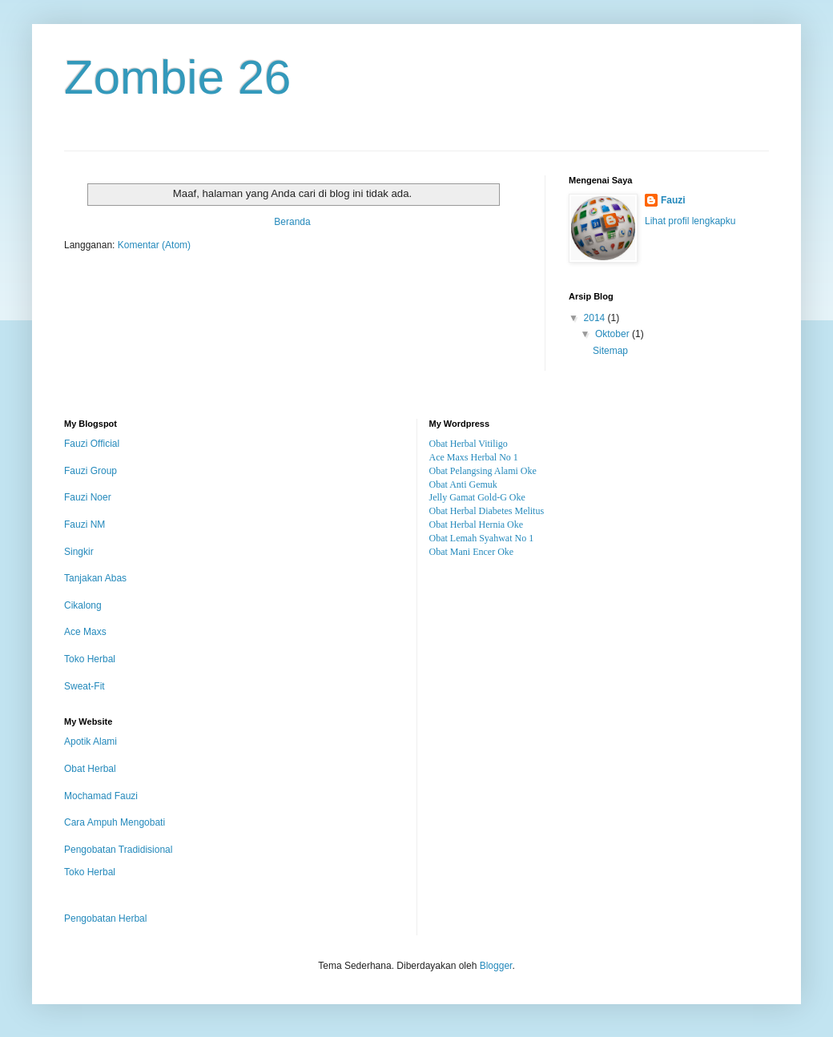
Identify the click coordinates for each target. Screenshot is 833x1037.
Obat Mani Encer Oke (471, 551)
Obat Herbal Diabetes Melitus (487, 510)
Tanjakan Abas (95, 578)
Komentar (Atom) (154, 245)
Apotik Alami (90, 741)
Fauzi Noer (87, 497)
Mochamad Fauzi (101, 796)
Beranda (292, 221)
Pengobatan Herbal (105, 918)
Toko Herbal (89, 659)
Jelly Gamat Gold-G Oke (477, 497)
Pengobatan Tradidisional (118, 849)
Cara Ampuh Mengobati (114, 822)
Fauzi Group (90, 470)
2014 (596, 318)
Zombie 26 (177, 77)
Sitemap (610, 350)
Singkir (79, 551)
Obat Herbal (90, 768)
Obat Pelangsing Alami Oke (483, 470)
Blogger (496, 965)
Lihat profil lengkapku (690, 221)
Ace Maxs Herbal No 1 (473, 457)
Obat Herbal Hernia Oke (476, 524)
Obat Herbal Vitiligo (468, 443)
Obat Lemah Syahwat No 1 (481, 538)
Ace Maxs (85, 631)
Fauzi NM (84, 524)
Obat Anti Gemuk (463, 484)
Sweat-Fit (84, 686)
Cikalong (83, 605)
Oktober (613, 334)
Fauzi (673, 200)
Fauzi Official (91, 443)
